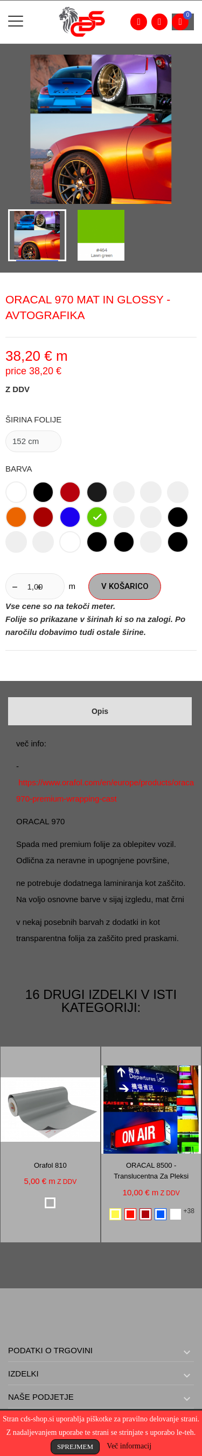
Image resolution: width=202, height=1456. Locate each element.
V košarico (125, 586)
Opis (100, 711)
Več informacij (129, 1446)
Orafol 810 (50, 1165)
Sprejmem (75, 1446)
